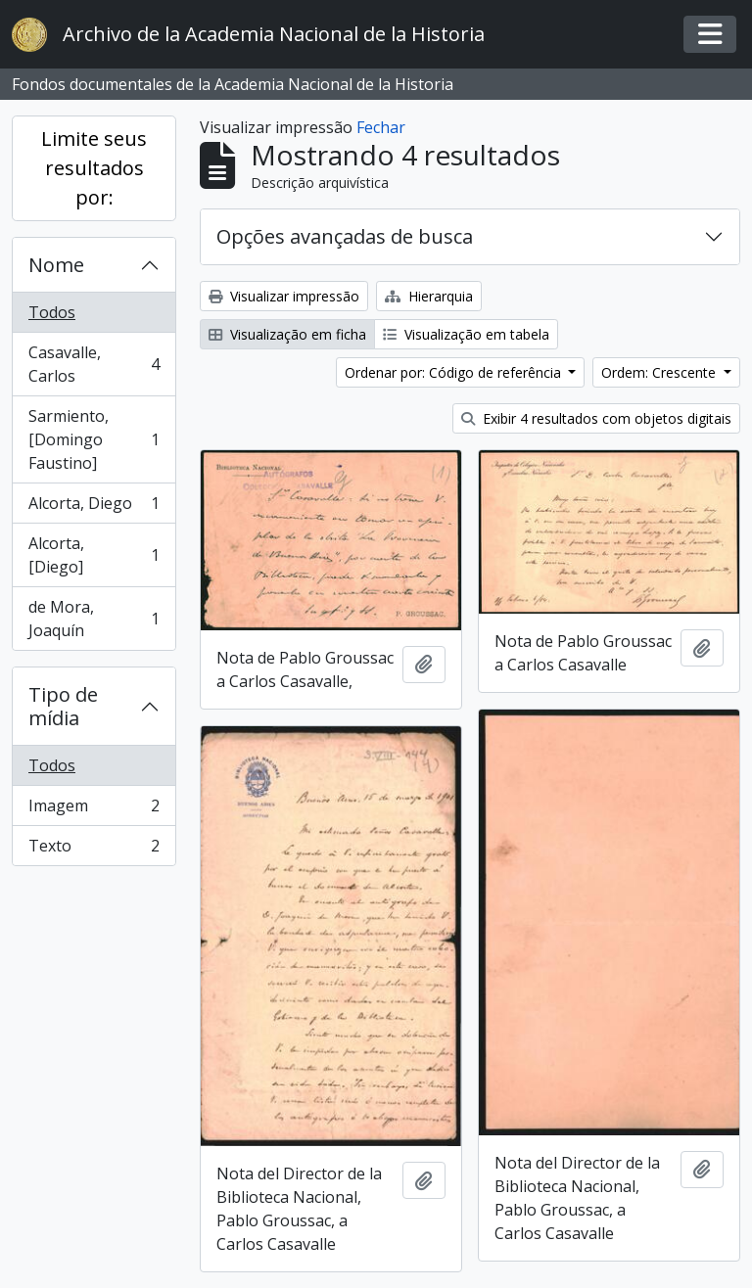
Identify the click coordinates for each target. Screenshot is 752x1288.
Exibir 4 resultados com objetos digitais (596, 418)
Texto (93, 849)
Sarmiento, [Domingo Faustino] (93, 439)
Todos (51, 312)
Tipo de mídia (63, 706)
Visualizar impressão (284, 296)
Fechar (380, 127)
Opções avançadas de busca (344, 236)
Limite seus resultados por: (94, 167)
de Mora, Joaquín (93, 618)
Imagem (93, 810)
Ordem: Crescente (660, 372)
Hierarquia (429, 296)
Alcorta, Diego (93, 507)
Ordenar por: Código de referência (455, 372)
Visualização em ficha (287, 334)
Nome (56, 265)
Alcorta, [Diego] (93, 554)
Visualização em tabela (466, 334)
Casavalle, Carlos (93, 364)
